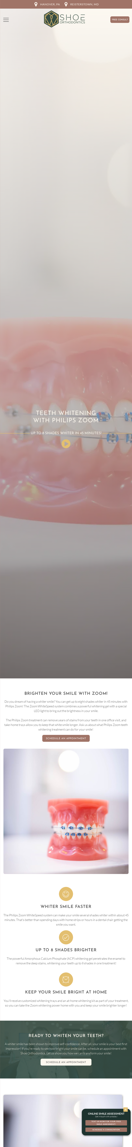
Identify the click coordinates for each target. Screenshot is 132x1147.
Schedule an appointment (66, 1062)
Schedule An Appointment (66, 738)
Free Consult (120, 20)
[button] (6, 19)
